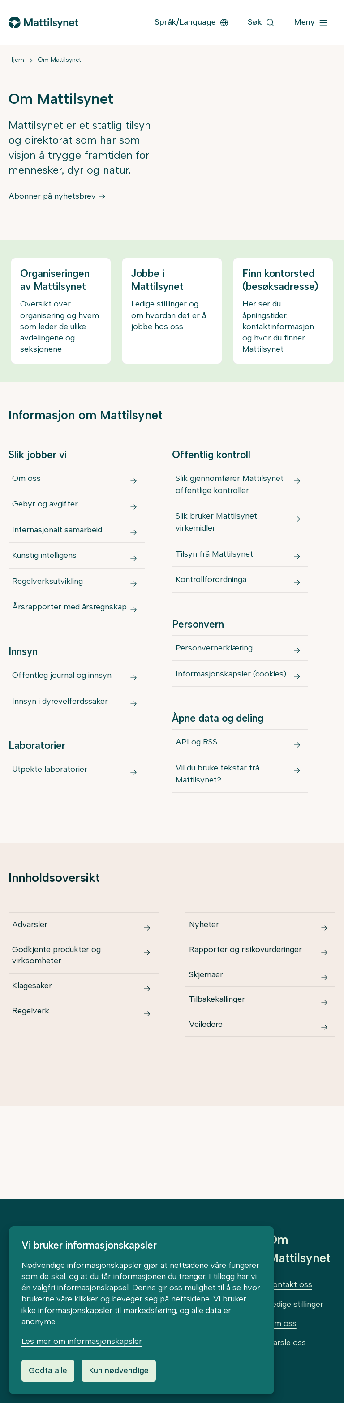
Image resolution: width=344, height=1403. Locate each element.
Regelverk (31, 1070)
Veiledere (207, 1088)
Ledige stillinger (295, 1304)
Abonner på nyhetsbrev (57, 196)
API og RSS (197, 775)
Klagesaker (33, 1040)
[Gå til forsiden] (43, 23)
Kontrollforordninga (211, 598)
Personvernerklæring (215, 671)
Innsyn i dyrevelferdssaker (61, 739)
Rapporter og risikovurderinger (246, 998)
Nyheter (205, 968)
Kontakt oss (290, 1284)
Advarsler (30, 968)
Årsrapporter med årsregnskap (70, 635)
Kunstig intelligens (45, 573)
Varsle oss (287, 1343)
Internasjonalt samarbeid (58, 543)
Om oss (27, 481)
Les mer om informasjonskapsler (82, 1341)
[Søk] (261, 22)
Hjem (16, 60)
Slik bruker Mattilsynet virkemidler (217, 530)
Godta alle (48, 1370)
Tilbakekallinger (218, 1058)
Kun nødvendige (119, 1370)
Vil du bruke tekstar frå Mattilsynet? (218, 812)
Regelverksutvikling (48, 604)
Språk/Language (192, 22)
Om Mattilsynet (59, 60)
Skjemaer (207, 1028)
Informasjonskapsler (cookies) (231, 702)
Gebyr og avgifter (46, 512)
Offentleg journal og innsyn (62, 709)
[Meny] (310, 22)
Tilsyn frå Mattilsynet (215, 567)
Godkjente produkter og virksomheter (57, 1004)
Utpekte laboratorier (50, 813)
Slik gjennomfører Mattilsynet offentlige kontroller (230, 487)
